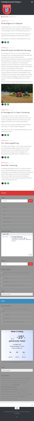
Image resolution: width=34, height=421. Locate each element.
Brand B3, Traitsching (9, 165)
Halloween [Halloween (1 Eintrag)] (8, 382)
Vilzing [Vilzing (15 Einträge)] (21, 396)
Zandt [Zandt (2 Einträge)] (12, 398)
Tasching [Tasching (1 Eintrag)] (15, 394)
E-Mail (4, 211)
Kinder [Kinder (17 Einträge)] (17, 384)
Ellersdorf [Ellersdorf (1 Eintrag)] (18, 380)
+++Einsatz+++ (6, 278)
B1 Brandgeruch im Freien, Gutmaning (15, 112)
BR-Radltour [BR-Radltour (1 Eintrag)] (22, 378)
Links (4, 214)
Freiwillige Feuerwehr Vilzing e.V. (11, 2)
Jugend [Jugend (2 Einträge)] (24, 382)
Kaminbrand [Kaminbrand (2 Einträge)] (10, 385)
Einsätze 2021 (5, 21)
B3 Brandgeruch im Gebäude (11, 23)
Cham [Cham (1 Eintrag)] (7, 380)
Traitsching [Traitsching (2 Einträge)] (23, 394)
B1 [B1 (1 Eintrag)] (12, 378)
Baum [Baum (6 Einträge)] (18, 378)
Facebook (5, 207)
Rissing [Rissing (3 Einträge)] (25, 392)
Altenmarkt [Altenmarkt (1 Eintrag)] (10, 378)
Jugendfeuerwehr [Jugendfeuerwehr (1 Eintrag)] (4, 385)
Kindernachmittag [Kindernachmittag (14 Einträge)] (9, 389)
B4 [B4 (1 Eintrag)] (15, 378)
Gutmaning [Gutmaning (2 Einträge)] (3, 382)
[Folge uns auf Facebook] (32, 193)
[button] (3, 42)
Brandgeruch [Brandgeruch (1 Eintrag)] (3, 380)
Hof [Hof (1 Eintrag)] (17, 382)
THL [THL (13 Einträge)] (19, 394)
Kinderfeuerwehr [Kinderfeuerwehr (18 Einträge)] (9, 387)
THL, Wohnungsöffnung (10, 143)
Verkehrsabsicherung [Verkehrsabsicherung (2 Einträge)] (6, 396)
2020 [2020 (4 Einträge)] (2, 378)
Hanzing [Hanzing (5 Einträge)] (13, 382)
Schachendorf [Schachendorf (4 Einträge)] (5, 394)
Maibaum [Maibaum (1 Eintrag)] (19, 391)
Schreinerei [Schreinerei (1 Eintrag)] (12, 394)
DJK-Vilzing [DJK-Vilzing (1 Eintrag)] (10, 380)
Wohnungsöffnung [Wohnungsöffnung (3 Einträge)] (6, 398)
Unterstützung (6, 221)
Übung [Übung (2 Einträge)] (15, 398)
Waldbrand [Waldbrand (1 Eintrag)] (26, 396)
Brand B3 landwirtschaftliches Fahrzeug (16, 50)
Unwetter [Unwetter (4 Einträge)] (29, 394)
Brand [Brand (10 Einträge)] (27, 378)
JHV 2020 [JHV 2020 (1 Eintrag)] (21, 382)
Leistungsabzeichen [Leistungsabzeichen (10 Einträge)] (9, 391)
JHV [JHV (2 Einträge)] (18, 382)
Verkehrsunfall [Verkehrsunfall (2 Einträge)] (14, 396)
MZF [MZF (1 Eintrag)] (22, 391)
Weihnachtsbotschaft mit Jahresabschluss (13, 285)
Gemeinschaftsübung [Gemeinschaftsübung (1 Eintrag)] (25, 380)
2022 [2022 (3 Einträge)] (6, 378)
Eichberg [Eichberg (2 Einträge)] (15, 380)
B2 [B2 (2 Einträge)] (14, 378)
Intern (4, 225)
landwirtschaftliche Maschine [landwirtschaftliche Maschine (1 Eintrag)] (22, 389)
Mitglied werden (7, 218)
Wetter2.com (20, 362)
